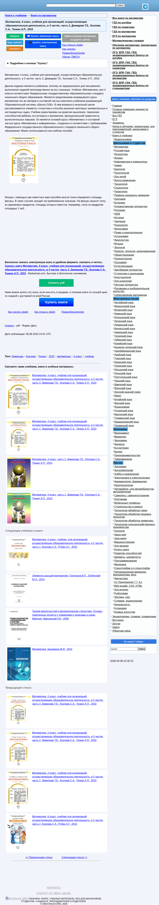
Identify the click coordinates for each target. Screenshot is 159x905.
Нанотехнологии (123, 485)
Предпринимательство (127, 455)
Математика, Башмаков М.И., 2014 (52, 649)
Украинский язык (124, 325)
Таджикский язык (124, 425)
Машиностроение (124, 542)
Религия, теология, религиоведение (134, 251)
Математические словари (128, 40)
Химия (118, 165)
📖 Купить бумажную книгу (43, 36)
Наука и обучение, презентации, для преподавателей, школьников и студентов (133, 129)
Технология (120, 184)
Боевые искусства (124, 612)
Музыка (118, 243)
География (120, 262)
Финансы (119, 444)
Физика (118, 158)
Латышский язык (123, 369)
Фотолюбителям (123, 470)
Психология (121, 225)
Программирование (125, 560)
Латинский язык (123, 321)
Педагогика (120, 191)
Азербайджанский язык (127, 351)
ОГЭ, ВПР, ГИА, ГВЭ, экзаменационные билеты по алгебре (130, 55)
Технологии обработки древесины (133, 520)
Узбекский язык (123, 339)
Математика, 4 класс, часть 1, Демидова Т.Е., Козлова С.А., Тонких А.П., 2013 (66, 496)
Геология (119, 531)
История (119, 217)
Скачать (15, 36)
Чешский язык (122, 380)
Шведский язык (123, 384)
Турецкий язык (122, 358)
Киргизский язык (123, 414)
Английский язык (124, 302)
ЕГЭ (114, 119)
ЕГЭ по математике (124, 36)
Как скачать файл (18, 312)
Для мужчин (121, 589)
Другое (116, 623)
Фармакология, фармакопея (130, 481)
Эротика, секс (122, 597)
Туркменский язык (124, 418)
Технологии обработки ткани (130, 510)
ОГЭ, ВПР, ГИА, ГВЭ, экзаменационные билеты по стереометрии (130, 85)
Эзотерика (120, 466)
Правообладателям (72, 312)
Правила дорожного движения (131, 195)
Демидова (17, 356)
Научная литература (126, 284)
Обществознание (124, 255)
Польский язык (122, 373)
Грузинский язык (123, 410)
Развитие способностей (128, 553)
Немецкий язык (123, 313)
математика (64, 356)
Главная (117, 105)
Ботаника (119, 202)
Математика (121, 146)
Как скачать (69, 49)
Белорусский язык (124, 328)
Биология (119, 169)
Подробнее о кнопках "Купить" (29, 63)
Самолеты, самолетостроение (131, 495)
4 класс (77, 356)
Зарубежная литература (128, 270)
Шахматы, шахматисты (127, 557)
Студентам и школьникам (129, 273)
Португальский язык (125, 377)
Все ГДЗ (117, 115)
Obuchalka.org (17, 898)
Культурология (122, 277)
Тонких (42, 356)
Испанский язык (123, 310)
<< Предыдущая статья (38, 857)
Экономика (120, 440)
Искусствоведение (125, 180)
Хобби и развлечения (126, 474)
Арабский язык (122, 354)
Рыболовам (121, 593)
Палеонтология (123, 258)
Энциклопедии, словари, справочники (134, 616)
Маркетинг (120, 436)
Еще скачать (14, 42)
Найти (116, 627)
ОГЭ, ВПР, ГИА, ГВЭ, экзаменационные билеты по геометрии (130, 65)
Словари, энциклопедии (128, 601)
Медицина (120, 564)
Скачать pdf (56, 282)
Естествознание (123, 266)
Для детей (120, 176)
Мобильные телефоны (127, 503)
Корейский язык (123, 343)
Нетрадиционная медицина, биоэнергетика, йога (130, 573)
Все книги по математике (127, 18)
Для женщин (121, 545)
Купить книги (56, 302)
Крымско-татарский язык (128, 347)
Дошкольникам (123, 139)
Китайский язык (123, 399)
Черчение (119, 221)
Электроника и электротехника (132, 477)
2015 (52, 356)
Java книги (120, 538)
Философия (121, 228)
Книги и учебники (122, 135)
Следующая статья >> (74, 857)
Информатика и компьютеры (130, 161)
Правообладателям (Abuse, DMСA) (73, 55)
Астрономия (121, 236)
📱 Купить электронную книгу (43, 44)
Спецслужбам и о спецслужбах (132, 568)
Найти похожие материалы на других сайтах (80, 38)
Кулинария (120, 608)
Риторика (119, 210)
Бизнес (118, 451)
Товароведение (123, 459)
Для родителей (123, 281)
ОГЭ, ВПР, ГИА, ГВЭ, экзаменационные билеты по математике (130, 75)
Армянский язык (123, 332)
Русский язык (121, 150)
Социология (121, 187)
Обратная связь (121, 630)
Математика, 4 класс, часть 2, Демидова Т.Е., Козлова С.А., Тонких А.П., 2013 (66, 461)
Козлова (31, 356)
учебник (89, 356)
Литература (121, 154)
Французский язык (124, 306)
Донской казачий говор (127, 392)
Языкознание (121, 407)
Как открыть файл (72, 45)
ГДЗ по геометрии (123, 27)
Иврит (117, 395)
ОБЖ (117, 214)
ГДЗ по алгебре (121, 22)
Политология (121, 173)
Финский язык (122, 403)
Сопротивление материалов (130, 295)
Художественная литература (130, 206)
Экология (119, 247)
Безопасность (122, 604)
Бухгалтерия (121, 448)
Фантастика (121, 578)
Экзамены (118, 123)
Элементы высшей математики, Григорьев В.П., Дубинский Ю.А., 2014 (66, 577)
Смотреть (14, 48)
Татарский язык (123, 336)
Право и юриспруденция (128, 232)
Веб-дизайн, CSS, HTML (128, 586)
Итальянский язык (124, 317)
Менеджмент (121, 433)
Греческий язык (123, 366)
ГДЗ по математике (124, 31)
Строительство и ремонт (128, 506)
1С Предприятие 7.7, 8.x (128, 582)
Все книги (118, 620)
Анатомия (120, 199)
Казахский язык (123, 362)
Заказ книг (120, 534)
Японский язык (122, 388)
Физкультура (121, 240)
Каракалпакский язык (126, 421)
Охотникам (120, 499)
